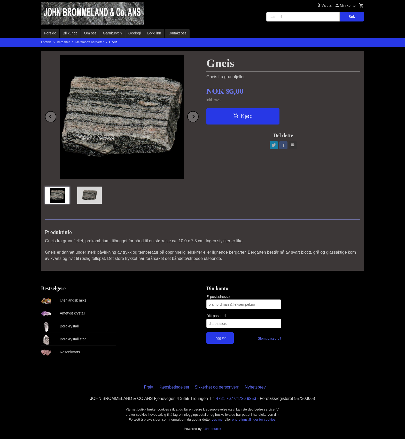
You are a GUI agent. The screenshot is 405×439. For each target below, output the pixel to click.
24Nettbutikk (211, 429)
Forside (50, 33)
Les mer (218, 419)
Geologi (134, 33)
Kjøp (243, 116)
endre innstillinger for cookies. (254, 419)
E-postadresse (218, 297)
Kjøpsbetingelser (174, 387)
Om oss (90, 33)
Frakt (148, 387)
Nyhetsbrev (255, 387)
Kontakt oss (177, 33)
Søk (351, 16)
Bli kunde (70, 33)
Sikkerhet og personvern (217, 387)
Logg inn (154, 33)
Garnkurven (112, 33)
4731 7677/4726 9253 (236, 398)
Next (198, 116)
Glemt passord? (269, 338)
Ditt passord (216, 316)
